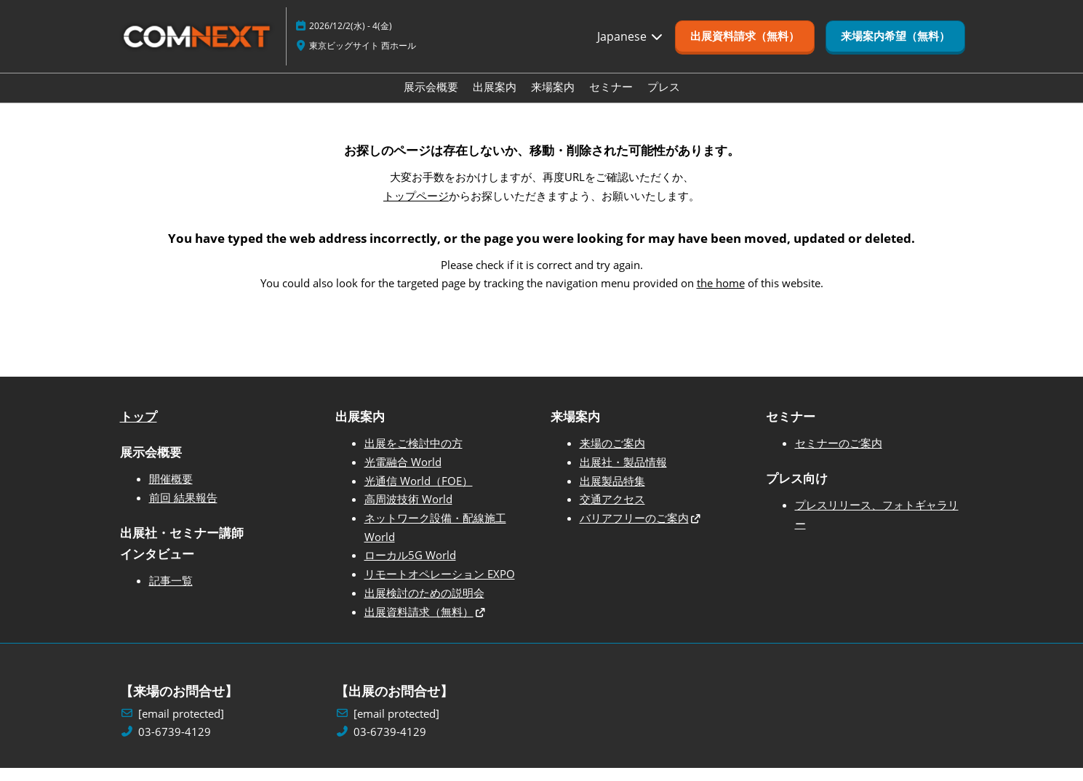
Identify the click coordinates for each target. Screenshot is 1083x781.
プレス (663, 100)
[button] (745, 50)
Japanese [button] (630, 50)
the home (721, 296)
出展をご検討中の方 (413, 456)
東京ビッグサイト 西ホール (362, 59)
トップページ (416, 208)
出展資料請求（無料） (418, 624)
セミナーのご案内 (838, 456)
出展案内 (494, 100)
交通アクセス (612, 512)
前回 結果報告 (183, 510)
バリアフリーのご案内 (634, 531)
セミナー (611, 100)
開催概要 (171, 491)
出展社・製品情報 (623, 475)
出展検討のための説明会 (424, 605)
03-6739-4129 (174, 745)
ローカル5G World (410, 568)
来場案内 (553, 100)
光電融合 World (402, 475)
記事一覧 (171, 593)
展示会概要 (431, 100)
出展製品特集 (612, 493)
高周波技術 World (408, 512)
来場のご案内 (612, 456)
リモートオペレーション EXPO (439, 587)
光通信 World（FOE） (418, 493)
